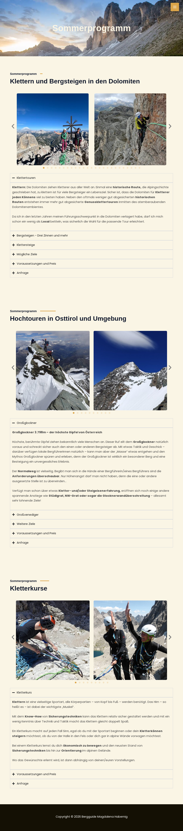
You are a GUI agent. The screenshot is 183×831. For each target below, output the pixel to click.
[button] (13, 126)
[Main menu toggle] (175, 7)
